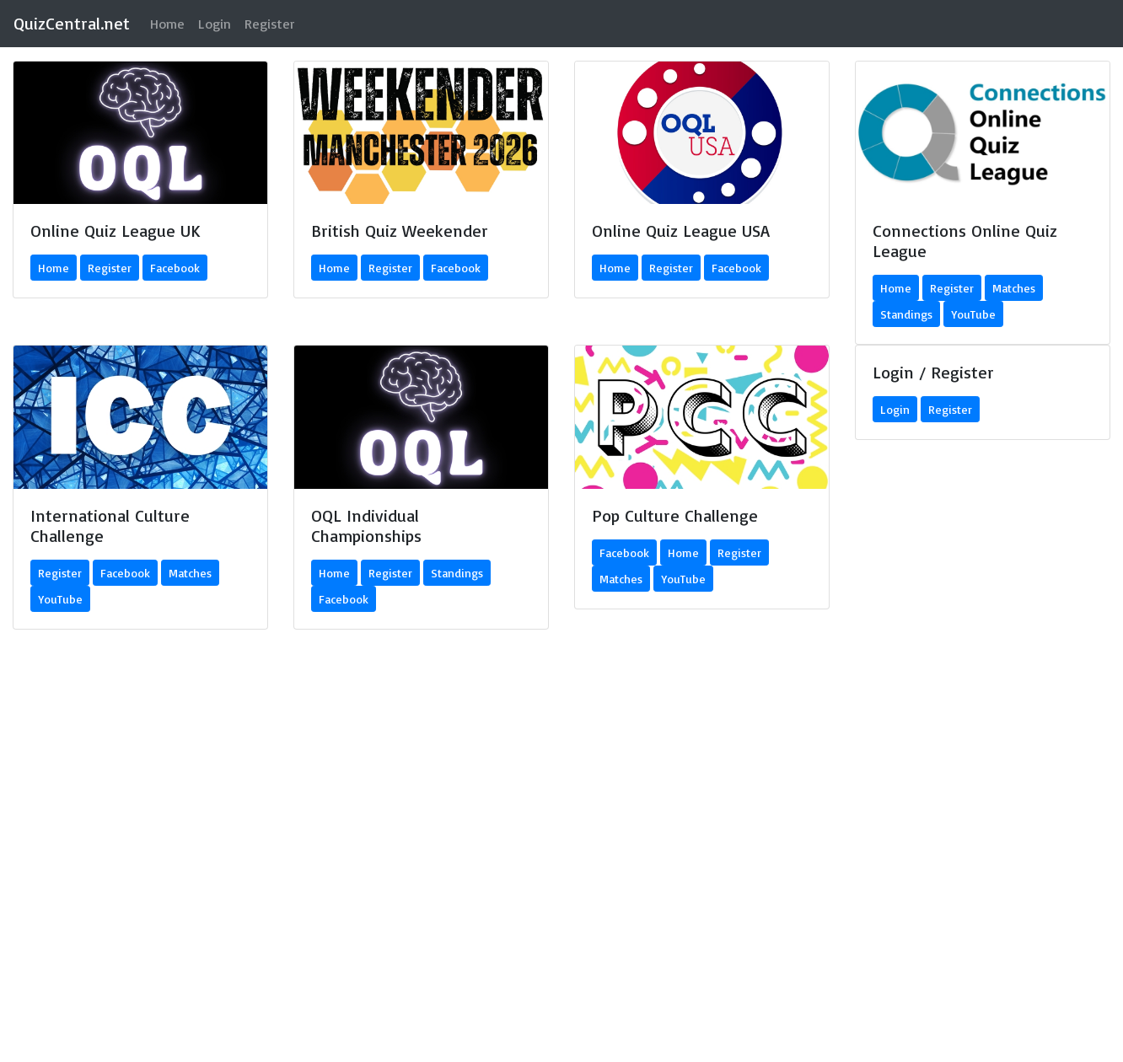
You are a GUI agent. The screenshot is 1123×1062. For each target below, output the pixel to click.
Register (269, 23)
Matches (1013, 288)
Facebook (175, 267)
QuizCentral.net (71, 23)
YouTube (973, 314)
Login (214, 23)
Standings (906, 314)
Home (170, 22)
